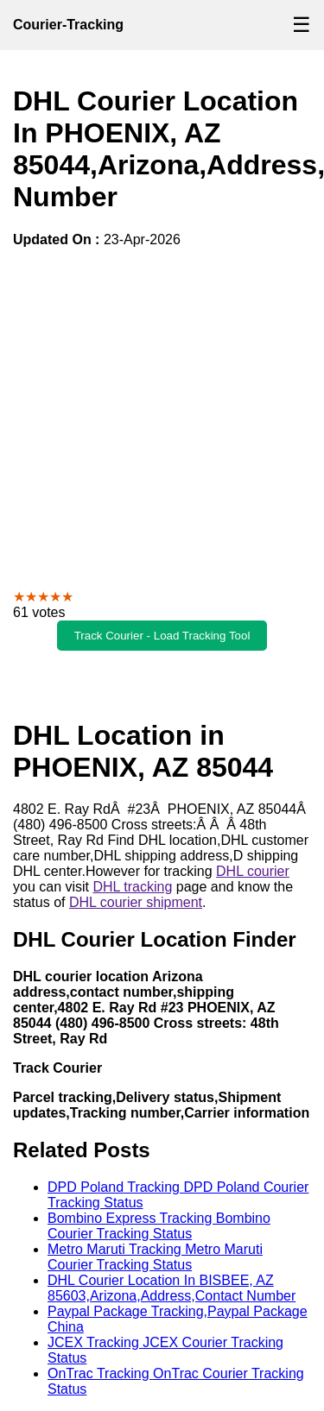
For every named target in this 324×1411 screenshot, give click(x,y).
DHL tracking (132, 886)
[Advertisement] (162, 418)
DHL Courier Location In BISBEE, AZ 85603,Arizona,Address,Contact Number (171, 1288)
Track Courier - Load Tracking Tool (162, 635)
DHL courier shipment (135, 902)
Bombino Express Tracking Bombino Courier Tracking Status (159, 1226)
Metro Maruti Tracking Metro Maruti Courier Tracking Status (155, 1257)
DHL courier (252, 871)
